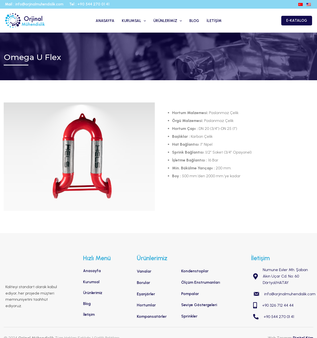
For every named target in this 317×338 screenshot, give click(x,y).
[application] (143, 20)
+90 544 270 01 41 (93, 4)
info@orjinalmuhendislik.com (39, 4)
